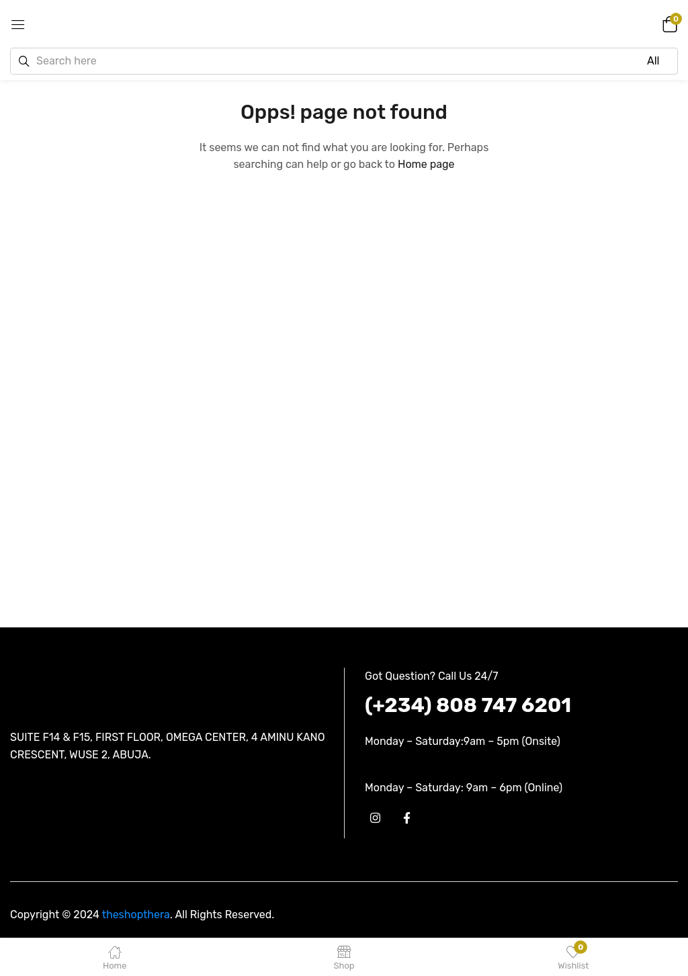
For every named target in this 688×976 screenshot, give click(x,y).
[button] (668, 23)
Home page (426, 164)
